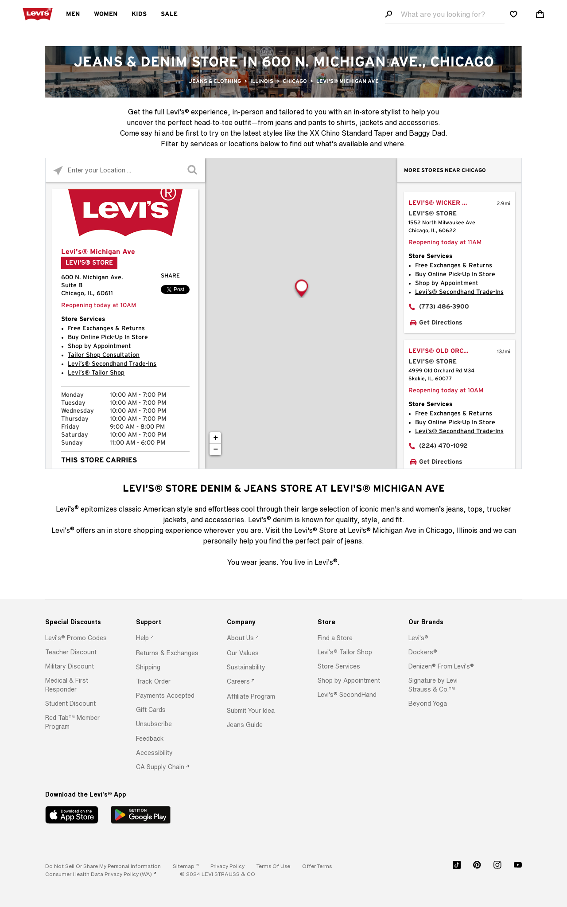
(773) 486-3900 (444, 307)
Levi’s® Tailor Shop (96, 373)
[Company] (261, 622)
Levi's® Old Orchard (445, 351)
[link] (185, 866)
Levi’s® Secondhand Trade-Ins (112, 364)
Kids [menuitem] (139, 14)
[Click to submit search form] (193, 170)
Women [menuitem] (105, 14)
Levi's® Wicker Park (444, 203)
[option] (79, 637)
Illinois (261, 81)
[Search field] (445, 14)
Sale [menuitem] (169, 14)
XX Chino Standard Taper (351, 133)
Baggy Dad (427, 133)
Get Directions (440, 323)
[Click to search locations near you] (58, 170)
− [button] (216, 449)
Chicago (295, 81)
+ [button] (216, 438)
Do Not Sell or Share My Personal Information (103, 866)
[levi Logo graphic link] (38, 13)
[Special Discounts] (79, 622)
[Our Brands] (442, 622)
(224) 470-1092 (443, 446)
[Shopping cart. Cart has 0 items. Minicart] (540, 14)
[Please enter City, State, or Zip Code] (125, 170)
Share (170, 276)
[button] (76, 637)
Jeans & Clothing (215, 81)
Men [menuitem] (73, 14)
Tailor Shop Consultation (104, 355)
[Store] (352, 622)
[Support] (170, 622)
